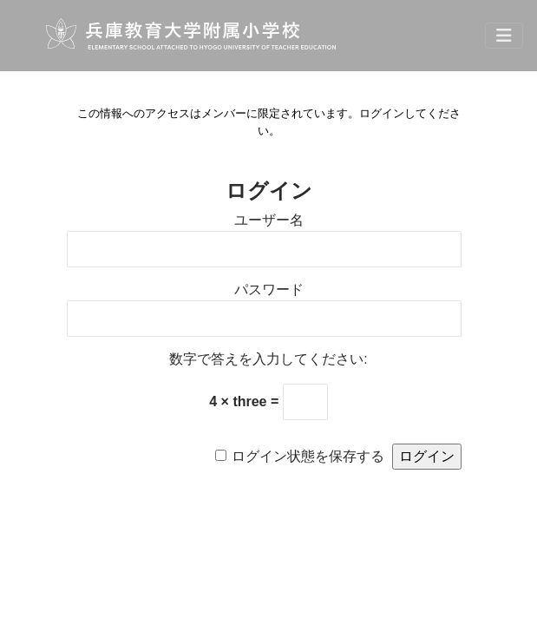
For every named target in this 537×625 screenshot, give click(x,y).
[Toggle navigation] (504, 36)
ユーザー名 (269, 220)
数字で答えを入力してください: (268, 359)
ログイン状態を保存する (308, 456)
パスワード (269, 289)
